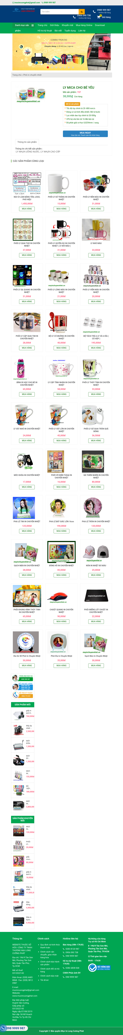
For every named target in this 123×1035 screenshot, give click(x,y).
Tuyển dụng (70, 30)
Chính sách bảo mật (49, 976)
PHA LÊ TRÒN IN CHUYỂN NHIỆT (96, 521)
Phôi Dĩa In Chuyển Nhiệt (61, 656)
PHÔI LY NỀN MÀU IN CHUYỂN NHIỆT (96, 198)
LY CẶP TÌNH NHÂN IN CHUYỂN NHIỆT (61, 383)
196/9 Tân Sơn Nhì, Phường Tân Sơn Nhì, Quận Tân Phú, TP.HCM (98, 949)
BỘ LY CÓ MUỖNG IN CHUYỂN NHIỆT (61, 337)
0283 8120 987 (71, 949)
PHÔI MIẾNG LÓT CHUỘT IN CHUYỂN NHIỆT (96, 611)
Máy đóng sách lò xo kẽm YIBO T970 (29, 903)
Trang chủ (42, 25)
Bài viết (58, 30)
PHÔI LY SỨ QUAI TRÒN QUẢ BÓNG (96, 430)
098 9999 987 (70, 956)
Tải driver (44, 980)
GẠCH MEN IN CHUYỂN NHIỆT (27, 565)
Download (100, 25)
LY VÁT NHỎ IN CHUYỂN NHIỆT (27, 429)
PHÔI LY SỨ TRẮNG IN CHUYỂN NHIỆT (61, 198)
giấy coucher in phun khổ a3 (29, 858)
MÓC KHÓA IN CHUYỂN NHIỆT (27, 475)
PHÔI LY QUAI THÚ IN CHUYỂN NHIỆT (27, 244)
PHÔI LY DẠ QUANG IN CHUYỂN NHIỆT (27, 291)
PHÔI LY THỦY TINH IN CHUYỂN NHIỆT (96, 383)
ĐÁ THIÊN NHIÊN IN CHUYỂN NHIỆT (96, 476)
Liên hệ (81, 30)
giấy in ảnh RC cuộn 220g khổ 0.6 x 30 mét (29, 712)
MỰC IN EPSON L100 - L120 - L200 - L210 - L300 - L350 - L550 (29, 772)
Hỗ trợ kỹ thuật (45, 30)
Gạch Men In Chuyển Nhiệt (96, 656)
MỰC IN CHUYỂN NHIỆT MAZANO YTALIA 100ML (29, 828)
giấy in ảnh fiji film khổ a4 (29, 873)
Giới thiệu (54, 25)
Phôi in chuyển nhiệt (32, 75)
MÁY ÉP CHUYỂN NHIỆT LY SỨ (29, 757)
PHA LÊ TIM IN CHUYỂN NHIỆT (27, 521)
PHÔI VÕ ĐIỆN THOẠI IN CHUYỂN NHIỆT (61, 476)
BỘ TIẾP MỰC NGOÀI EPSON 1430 (29, 787)
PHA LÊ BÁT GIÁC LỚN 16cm (61, 521)
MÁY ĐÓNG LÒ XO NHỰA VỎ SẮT (28, 742)
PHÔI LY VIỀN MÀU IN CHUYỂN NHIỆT (96, 291)
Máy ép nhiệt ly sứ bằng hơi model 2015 (29, 727)
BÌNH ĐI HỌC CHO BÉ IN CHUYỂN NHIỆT (27, 383)
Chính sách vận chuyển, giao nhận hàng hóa (48, 955)
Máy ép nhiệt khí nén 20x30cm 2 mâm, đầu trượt (29, 888)
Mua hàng (27, 209)
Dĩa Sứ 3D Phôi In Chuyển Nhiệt (27, 656)
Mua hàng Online (84, 25)
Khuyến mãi (67, 25)
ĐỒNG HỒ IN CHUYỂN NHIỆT (61, 565)
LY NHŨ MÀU (96, 243)
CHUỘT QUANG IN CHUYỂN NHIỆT (61, 611)
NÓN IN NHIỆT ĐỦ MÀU (96, 565)
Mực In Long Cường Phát (72, 1031)
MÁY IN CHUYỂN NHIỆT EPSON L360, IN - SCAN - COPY (29, 802)
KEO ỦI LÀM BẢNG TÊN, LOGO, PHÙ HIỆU (27, 198)
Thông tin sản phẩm (27, 142)
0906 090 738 (70, 952)
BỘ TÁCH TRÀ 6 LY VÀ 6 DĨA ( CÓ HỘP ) (96, 337)
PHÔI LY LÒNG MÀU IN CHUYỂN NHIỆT (61, 291)
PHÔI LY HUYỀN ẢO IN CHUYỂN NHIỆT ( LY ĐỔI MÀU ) (61, 244)
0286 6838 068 (71, 968)
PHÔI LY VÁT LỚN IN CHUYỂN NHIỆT (61, 430)
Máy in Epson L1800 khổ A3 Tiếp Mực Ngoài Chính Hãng (29, 918)
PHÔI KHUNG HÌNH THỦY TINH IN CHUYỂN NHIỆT (27, 611)
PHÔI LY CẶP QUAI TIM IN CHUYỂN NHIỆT (27, 337)
